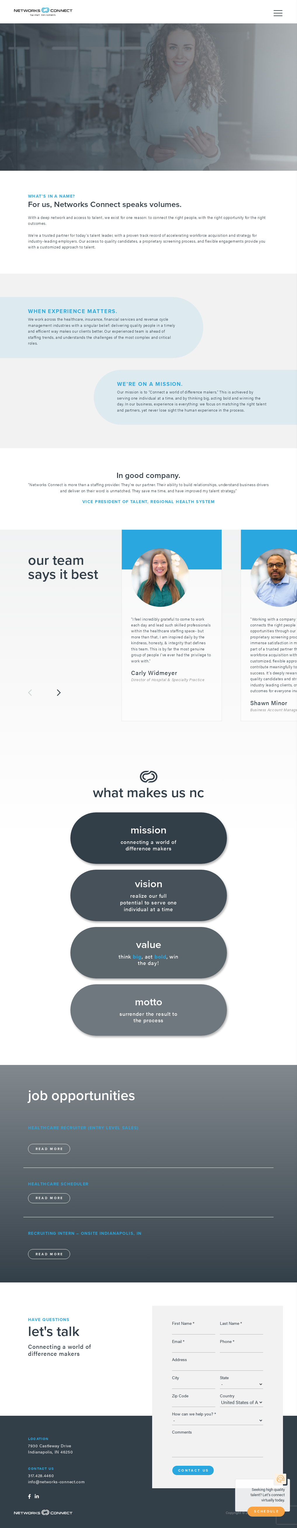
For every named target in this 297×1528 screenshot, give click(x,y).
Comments (182, 1432)
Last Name (231, 1323)
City (175, 1377)
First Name (183, 1323)
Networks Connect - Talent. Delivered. (43, 11)
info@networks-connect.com (56, 1481)
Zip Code (180, 1396)
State (224, 1377)
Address (179, 1359)
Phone (227, 1341)
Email (178, 1341)
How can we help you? (194, 1414)
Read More (50, 1149)
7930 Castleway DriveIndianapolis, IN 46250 (50, 1449)
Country (227, 1396)
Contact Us (193, 1470)
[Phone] (241, 1348)
